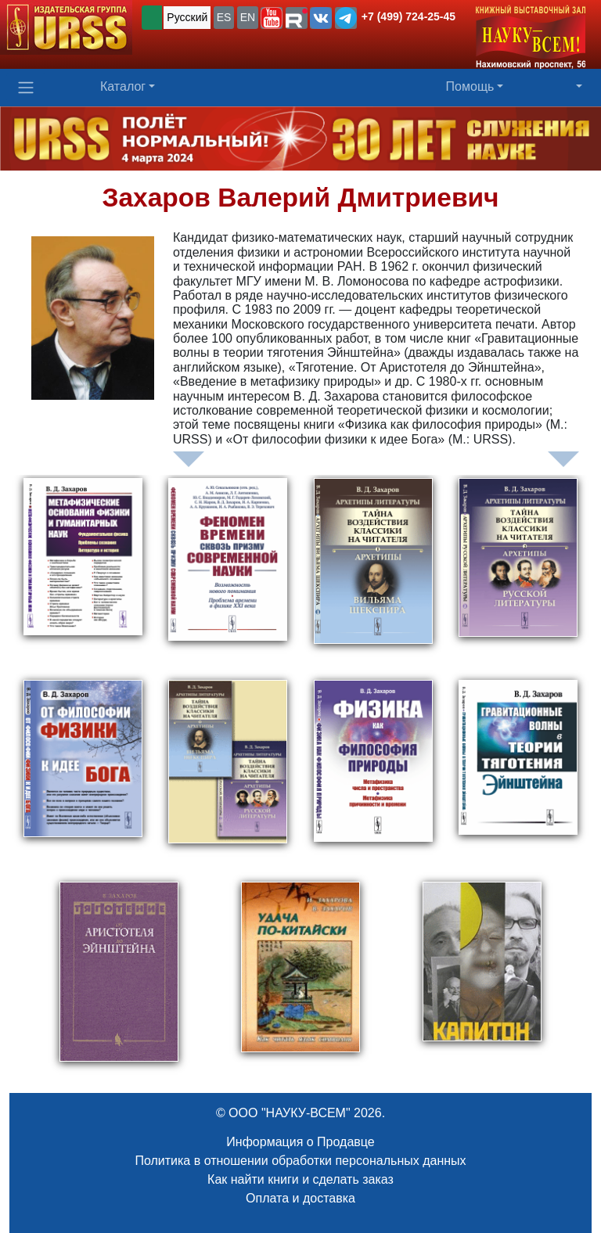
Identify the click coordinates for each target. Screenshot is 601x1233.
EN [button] (247, 17)
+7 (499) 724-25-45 (408, 16)
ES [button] (224, 17)
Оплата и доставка (300, 1198)
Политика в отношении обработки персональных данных (300, 1160)
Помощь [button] (470, 86)
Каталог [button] (123, 86)
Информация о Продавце (300, 1142)
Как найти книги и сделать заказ (300, 1179)
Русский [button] (187, 17)
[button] (272, 18)
